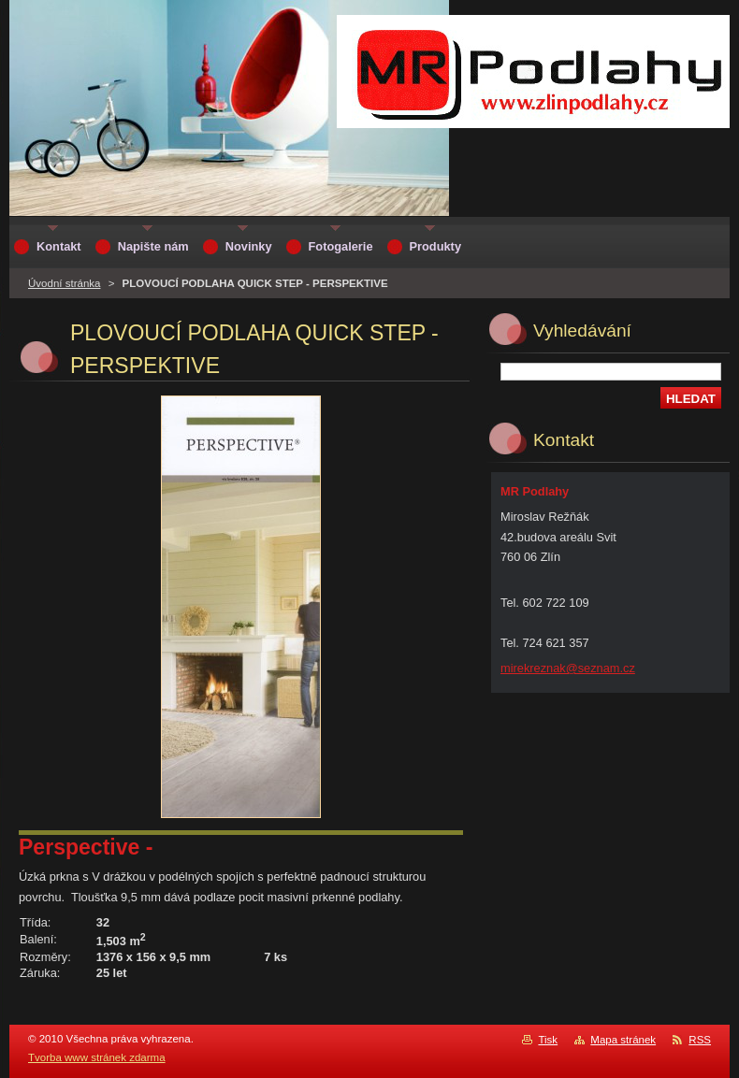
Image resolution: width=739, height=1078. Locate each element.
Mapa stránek (623, 1039)
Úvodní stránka (64, 283)
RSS (699, 1039)
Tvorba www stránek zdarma (97, 1057)
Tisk (548, 1039)
